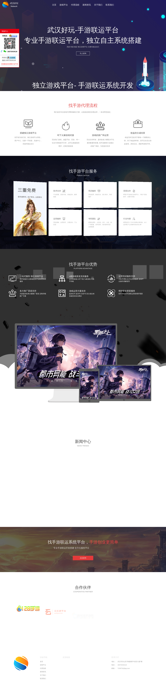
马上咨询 (83, 53)
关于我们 (98, 5)
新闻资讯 (87, 5)
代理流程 (75, 5)
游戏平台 (63, 5)
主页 (54, 5)
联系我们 (110, 5)
